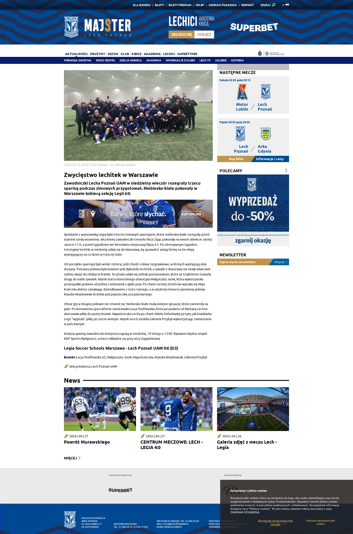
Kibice (136, 54)
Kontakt (247, 5)
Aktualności (76, 54)
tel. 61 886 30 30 (123, 526)
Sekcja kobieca (79, 367)
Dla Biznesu (141, 5)
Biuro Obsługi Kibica (169, 526)
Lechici (169, 54)
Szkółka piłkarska (223, 5)
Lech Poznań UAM (104, 367)
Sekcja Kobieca (131, 60)
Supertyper (187, 54)
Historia (237, 60)
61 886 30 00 (192, 521)
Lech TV (205, 60)
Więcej (70, 458)
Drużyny (97, 54)
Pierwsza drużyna (77, 60)
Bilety (159, 5)
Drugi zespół (105, 60)
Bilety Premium (180, 5)
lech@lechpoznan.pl (176, 524)
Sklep (200, 5)
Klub (125, 54)
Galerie (220, 60)
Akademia (153, 60)
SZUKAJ (265, 5)
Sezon (113, 54)
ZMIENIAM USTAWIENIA (244, 512)
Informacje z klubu (180, 60)
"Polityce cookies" (260, 509)
